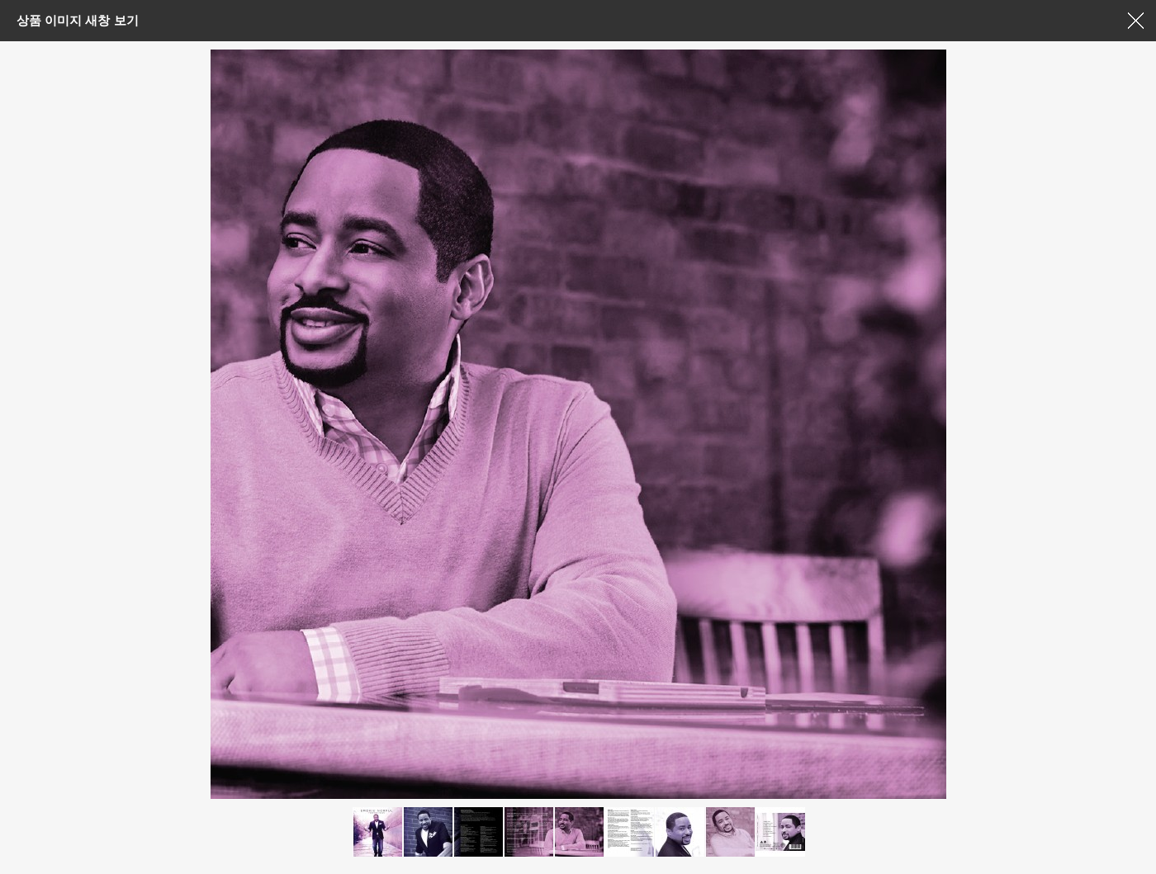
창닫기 (1135, 20)
